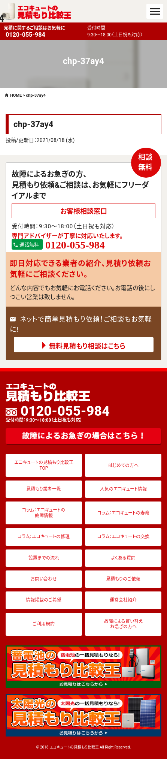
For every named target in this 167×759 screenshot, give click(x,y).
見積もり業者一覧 (43, 489)
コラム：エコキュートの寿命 (123, 513)
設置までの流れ (43, 558)
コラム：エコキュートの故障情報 (43, 512)
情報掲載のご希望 (43, 600)
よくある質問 (123, 558)
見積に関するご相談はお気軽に (44, 31)
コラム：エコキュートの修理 (44, 536)
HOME (16, 95)
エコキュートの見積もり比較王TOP (43, 465)
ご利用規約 (44, 624)
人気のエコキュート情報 (123, 489)
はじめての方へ (123, 465)
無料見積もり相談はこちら (87, 346)
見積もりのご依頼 (123, 579)
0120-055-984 (58, 413)
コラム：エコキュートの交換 (123, 536)
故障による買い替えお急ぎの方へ (123, 624)
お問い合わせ (43, 579)
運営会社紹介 (123, 600)
